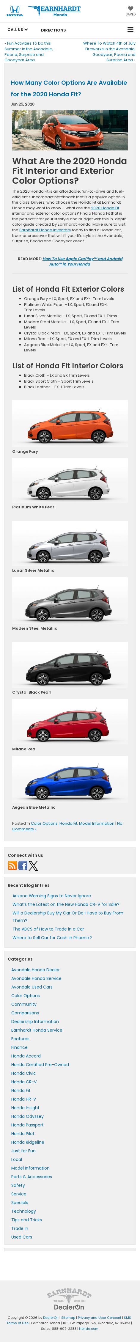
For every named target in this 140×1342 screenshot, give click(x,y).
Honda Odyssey (27, 1116)
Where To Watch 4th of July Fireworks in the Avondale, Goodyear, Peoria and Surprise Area (109, 51)
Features (20, 1039)
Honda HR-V (23, 1099)
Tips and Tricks (26, 1220)
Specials (19, 1203)
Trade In (19, 1228)
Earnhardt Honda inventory (45, 230)
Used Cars (21, 1237)
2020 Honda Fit (105, 208)
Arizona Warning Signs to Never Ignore (51, 896)
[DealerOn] (69, 1307)
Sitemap (68, 1317)
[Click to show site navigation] (130, 30)
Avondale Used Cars (32, 987)
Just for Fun (23, 1151)
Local (16, 1159)
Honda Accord (26, 1056)
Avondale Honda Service (36, 978)
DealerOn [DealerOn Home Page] (51, 1317)
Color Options (44, 823)
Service (18, 1194)
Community (24, 1004)
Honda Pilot (22, 1134)
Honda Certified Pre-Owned (40, 1065)
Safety (18, 1185)
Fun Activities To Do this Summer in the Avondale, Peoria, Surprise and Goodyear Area (28, 51)
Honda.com (88, 1328)
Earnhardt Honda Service (36, 1030)
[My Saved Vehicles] (131, 12)
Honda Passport (27, 1125)
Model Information (96, 823)
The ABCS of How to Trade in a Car (48, 929)
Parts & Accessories (31, 1177)
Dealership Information (35, 1021)
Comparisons (25, 1013)
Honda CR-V (24, 1082)
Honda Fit (68, 823)
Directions (53, 30)
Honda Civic (23, 1073)
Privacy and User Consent (99, 1317)
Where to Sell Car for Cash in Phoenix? (52, 938)
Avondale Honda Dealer (35, 970)
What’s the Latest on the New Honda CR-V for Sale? (65, 904)
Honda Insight (25, 1108)
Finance (19, 1047)
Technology (23, 1211)
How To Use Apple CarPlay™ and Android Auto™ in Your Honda (82, 261)
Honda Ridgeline (27, 1142)
